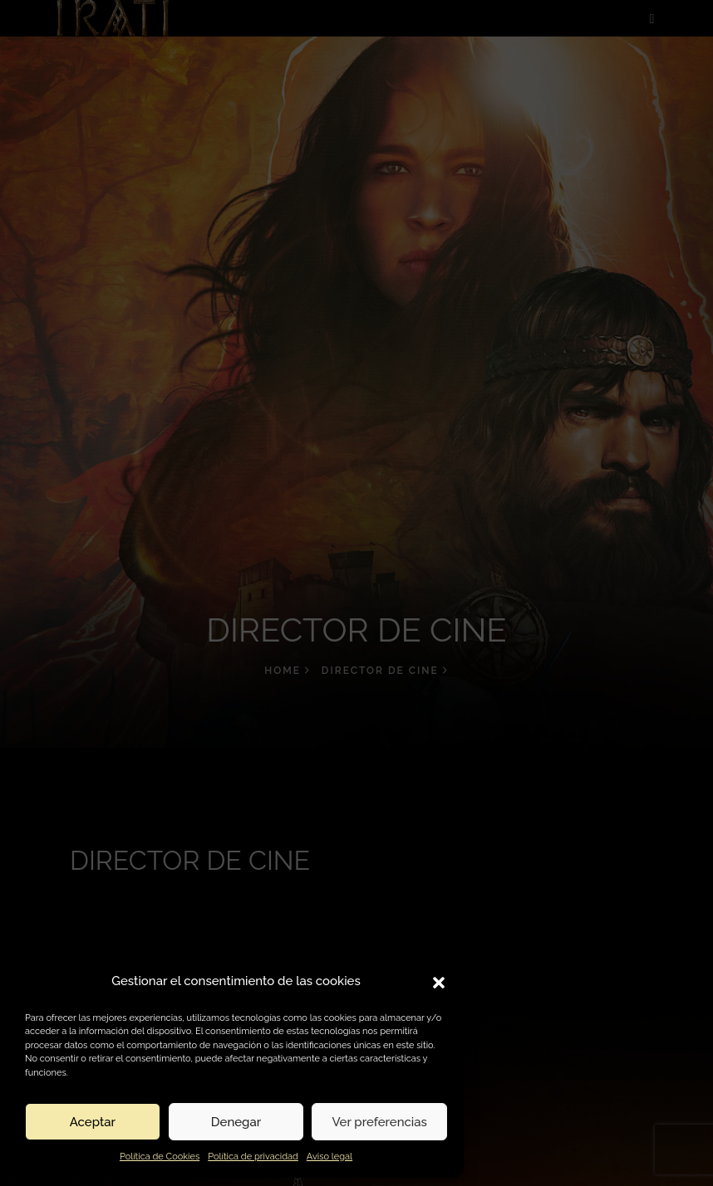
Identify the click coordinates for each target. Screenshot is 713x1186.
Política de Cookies (159, 1156)
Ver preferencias (379, 1122)
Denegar (236, 1122)
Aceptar (93, 1122)
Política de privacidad (253, 1156)
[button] (438, 981)
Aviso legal (329, 1156)
